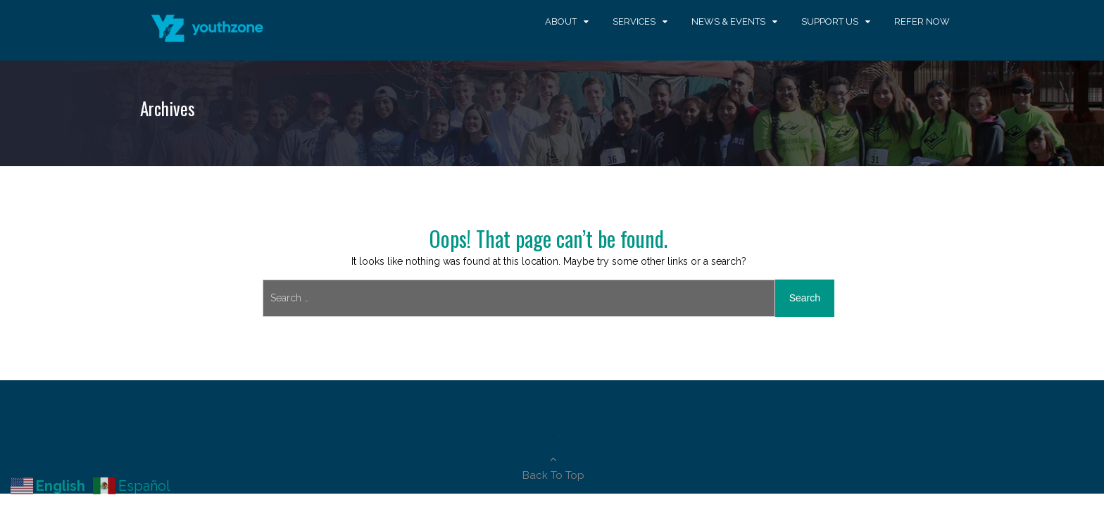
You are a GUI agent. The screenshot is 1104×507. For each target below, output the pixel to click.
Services (634, 21)
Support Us (829, 21)
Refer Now (922, 21)
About (561, 21)
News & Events (728, 21)
